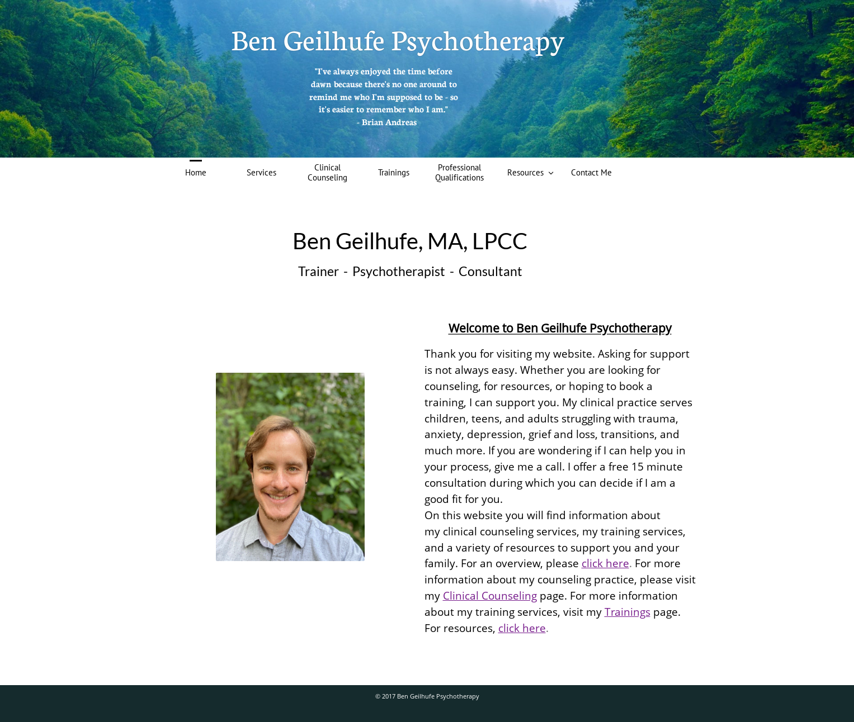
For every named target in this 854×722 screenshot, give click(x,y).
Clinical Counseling (490, 595)
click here (605, 563)
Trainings (627, 612)
